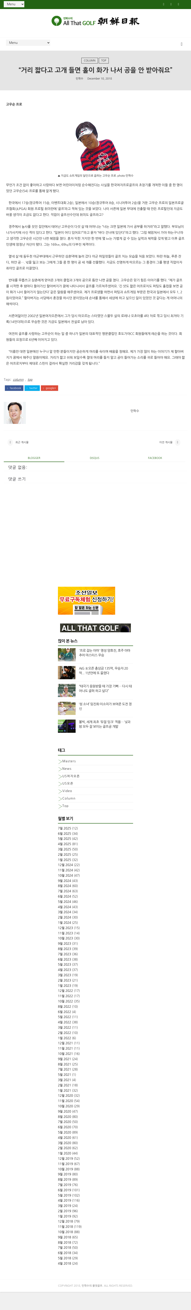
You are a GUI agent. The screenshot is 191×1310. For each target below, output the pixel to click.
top (103, 64)
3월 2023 (64, 993)
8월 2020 (64, 1134)
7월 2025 (64, 846)
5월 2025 (64, 856)
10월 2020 (65, 1124)
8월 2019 (64, 1197)
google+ (49, 401)
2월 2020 (64, 1166)
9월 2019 (64, 1192)
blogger (34, 476)
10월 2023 (65, 956)
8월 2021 (64, 1082)
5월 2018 (64, 1276)
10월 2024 (65, 893)
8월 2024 (64, 903)
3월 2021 (64, 1098)
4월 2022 (64, 1040)
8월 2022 (64, 1024)
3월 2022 (64, 1045)
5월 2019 (64, 1213)
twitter (32, 401)
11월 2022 (65, 1014)
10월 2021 (65, 1071)
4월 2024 (64, 924)
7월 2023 (64, 972)
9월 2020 (64, 1129)
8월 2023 (64, 967)
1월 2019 (64, 1234)
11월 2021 (65, 1066)
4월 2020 (64, 1155)
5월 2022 (64, 1035)
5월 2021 (64, 1092)
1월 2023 (64, 1003)
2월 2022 (64, 1050)
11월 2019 (65, 1181)
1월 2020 (64, 1171)
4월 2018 (64, 1281)
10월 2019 (65, 1187)
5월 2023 (64, 982)
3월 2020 (64, 1160)
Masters (69, 779)
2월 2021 (64, 1103)
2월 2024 (64, 935)
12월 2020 (65, 1113)
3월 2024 (64, 930)
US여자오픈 (71, 794)
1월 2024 (64, 940)
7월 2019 (64, 1202)
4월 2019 (64, 1218)
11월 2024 (65, 888)
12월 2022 (65, 1008)
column (89, 64)
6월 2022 (64, 1029)
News (67, 786)
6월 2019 (64, 1208)
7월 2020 (64, 1139)
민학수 (79, 92)
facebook (14, 401)
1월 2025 (64, 877)
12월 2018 (65, 1239)
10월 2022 (65, 1019)
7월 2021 (64, 1087)
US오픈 (67, 801)
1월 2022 (64, 1056)
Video (67, 809)
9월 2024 (64, 898)
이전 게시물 (166, 458)
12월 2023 (65, 945)
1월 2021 (64, 1108)
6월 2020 (64, 1145)
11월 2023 (65, 951)
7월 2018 (64, 1265)
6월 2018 (64, 1271)
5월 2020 (64, 1150)
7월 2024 (64, 909)
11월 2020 (65, 1119)
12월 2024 (65, 883)
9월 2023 (64, 961)
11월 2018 (65, 1244)
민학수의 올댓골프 (92, 1304)
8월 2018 (64, 1260)
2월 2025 (64, 872)
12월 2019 (65, 1176)
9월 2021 (64, 1076)
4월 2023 (64, 987)
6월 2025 (64, 851)
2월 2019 (64, 1228)
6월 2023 (64, 977)
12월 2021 (65, 1061)
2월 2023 (64, 998)
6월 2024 (64, 914)
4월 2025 (64, 862)
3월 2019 (64, 1223)
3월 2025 (64, 867)
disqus (94, 476)
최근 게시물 (22, 458)
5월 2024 (64, 919)
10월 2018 (65, 1250)
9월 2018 (64, 1255)
